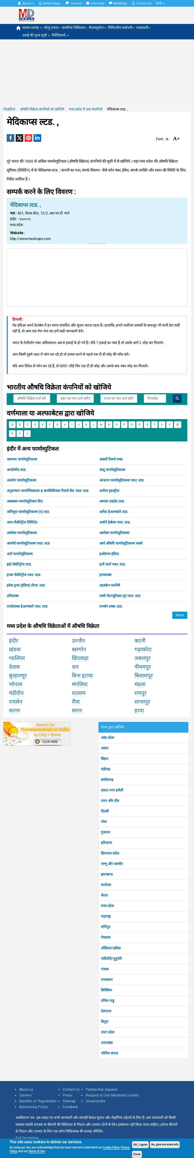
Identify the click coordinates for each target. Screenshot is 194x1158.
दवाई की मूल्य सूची (36, 35)
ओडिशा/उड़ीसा (111, 948)
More (180, 615)
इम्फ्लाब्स (105, 575)
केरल (104, 895)
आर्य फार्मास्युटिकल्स (20, 554)
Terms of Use (36, 1151)
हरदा (139, 710)
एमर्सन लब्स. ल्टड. (111, 606)
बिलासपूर (143, 675)
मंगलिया (79, 684)
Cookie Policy (111, 1147)
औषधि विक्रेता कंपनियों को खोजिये (42, 109)
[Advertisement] (97, 73)
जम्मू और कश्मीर (112, 864)
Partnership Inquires (101, 1089)
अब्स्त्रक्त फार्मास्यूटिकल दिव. (25, 501)
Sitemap (69, 1101)
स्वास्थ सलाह (32, 27)
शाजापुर (142, 702)
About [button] (26, 3)
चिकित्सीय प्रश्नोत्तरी (121, 27)
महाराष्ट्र (106, 916)
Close (137, 1154)
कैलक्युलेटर (97, 27)
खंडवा (15, 649)
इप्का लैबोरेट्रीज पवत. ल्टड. (24, 575)
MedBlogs (118, 3)
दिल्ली (105, 811)
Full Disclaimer (27, 1138)
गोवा (104, 822)
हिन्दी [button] (160, 3)
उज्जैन (78, 641)
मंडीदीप (16, 693)
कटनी (139, 641)
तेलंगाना (106, 1011)
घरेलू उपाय (52, 27)
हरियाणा (106, 843)
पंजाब (105, 969)
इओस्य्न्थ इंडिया (109, 554)
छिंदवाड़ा (80, 658)
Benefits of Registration (38, 1101)
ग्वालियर (17, 658)
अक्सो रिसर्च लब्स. (111, 459)
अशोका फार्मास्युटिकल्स (22, 533)
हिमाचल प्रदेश (110, 853)
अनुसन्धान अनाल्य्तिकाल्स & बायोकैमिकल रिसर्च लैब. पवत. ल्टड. (48, 491)
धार (75, 667)
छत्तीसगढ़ (107, 780)
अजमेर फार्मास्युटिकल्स (21, 480)
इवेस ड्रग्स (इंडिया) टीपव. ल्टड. (26, 585)
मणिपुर (105, 927)
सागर (77, 710)
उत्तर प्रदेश (107, 1032)
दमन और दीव (110, 801)
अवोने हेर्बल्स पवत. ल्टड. (114, 522)
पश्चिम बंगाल (109, 1053)
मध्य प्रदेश (107, 906)
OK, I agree (140, 1144)
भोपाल (15, 684)
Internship (95, 3)
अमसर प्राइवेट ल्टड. (112, 501)
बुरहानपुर (18, 675)
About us (26, 1089)
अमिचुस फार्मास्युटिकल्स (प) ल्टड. (28, 512)
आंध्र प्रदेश (107, 738)
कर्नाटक (106, 885)
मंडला (139, 684)
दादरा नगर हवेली (112, 790)
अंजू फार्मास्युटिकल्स (112, 470)
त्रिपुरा (104, 1022)
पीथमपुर (142, 667)
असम (104, 748)
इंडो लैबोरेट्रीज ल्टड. (19, 564)
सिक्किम (106, 990)
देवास (14, 667)
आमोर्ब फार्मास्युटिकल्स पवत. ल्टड (28, 543)
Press (67, 1095)
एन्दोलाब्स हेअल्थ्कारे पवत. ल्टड (27, 606)
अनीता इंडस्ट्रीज (109, 491)
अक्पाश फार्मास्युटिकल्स (22, 459)
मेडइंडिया (9, 109)
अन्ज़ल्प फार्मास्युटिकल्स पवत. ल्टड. (121, 480)
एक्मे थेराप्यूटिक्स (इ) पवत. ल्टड (119, 596)
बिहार (104, 759)
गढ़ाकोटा (142, 649)
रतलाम (78, 693)
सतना (14, 710)
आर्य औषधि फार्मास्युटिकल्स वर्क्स (120, 543)
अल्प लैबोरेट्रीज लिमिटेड (22, 522)
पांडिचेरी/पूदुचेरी (111, 959)
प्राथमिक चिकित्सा (74, 27)
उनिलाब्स (13, 596)
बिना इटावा (82, 675)
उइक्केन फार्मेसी (109, 585)
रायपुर (140, 693)
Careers (73, 3)
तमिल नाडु (107, 1001)
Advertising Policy (33, 1107)
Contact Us (141, 3)
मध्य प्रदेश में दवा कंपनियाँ (85, 109)
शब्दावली (143, 27)
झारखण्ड (107, 874)
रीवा (76, 702)
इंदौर (13, 641)
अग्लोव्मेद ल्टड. (16, 470)
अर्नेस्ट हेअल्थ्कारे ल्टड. (113, 512)
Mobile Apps (49, 3)
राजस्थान (107, 980)
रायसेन (15, 702)
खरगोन (79, 649)
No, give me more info (164, 1144)
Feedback (70, 1107)
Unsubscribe (95, 1101)
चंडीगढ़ (105, 769)
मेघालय (106, 937)
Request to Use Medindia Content (112, 1095)
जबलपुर (142, 658)
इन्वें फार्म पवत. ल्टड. (112, 564)
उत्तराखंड (107, 1043)
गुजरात (105, 832)
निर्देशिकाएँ (60, 35)
